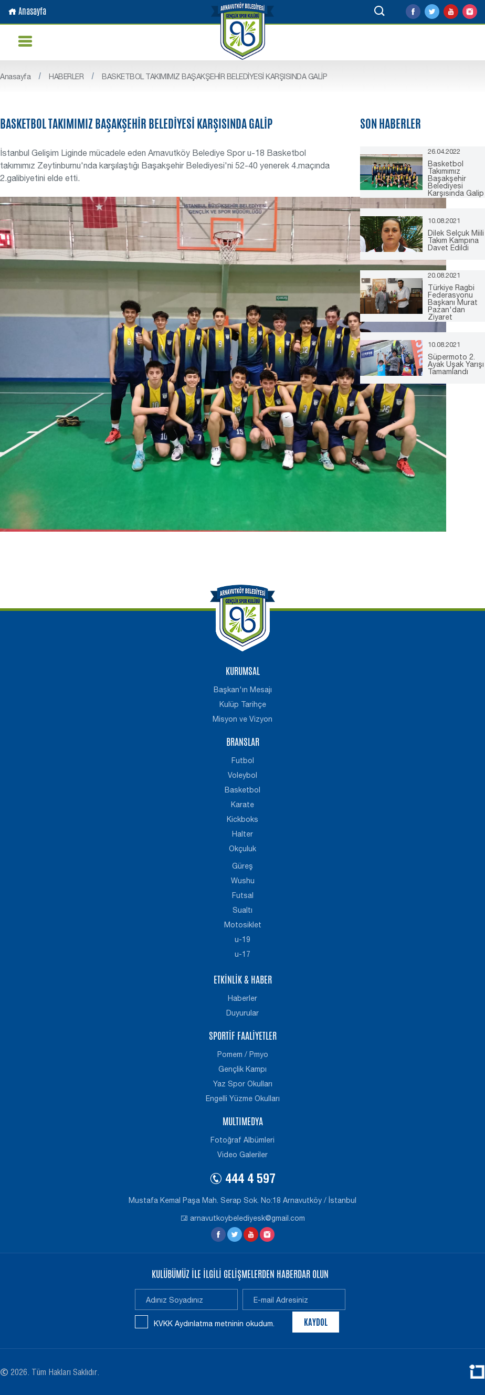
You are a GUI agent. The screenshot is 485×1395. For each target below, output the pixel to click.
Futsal (243, 895)
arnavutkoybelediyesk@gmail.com (243, 1218)
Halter (242, 834)
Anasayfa (27, 11)
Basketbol (242, 790)
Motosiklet (242, 925)
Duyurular (242, 1013)
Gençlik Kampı (242, 1069)
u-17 (242, 954)
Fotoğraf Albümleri (242, 1140)
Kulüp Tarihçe (242, 704)
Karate (242, 804)
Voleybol (242, 775)
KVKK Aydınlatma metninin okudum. (214, 1323)
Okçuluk (242, 848)
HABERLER (66, 76)
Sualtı (242, 910)
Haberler (242, 998)
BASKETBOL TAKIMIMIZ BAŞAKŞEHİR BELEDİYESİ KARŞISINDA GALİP (214, 76)
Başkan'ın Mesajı (243, 689)
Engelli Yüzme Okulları (243, 1098)
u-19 (242, 939)
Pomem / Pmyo (242, 1054)
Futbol (242, 760)
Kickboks (242, 819)
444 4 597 (242, 1180)
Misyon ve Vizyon (242, 719)
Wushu (243, 880)
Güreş (242, 866)
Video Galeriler (242, 1154)
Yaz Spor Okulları (242, 1084)
